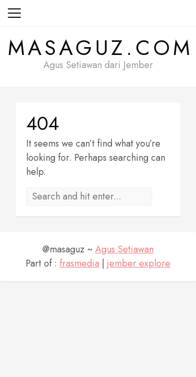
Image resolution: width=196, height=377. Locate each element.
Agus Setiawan (124, 249)
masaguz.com (100, 47)
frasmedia (79, 263)
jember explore (138, 263)
